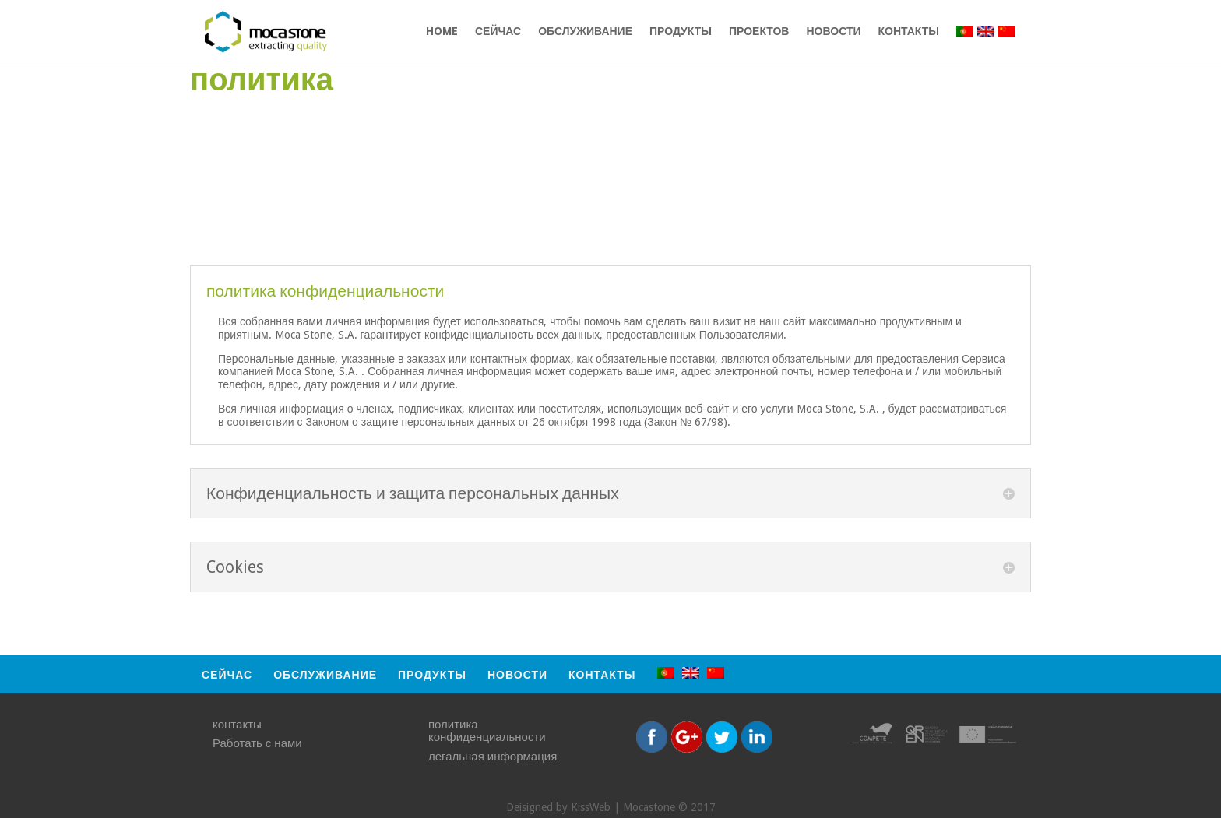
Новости (833, 31)
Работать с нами (257, 743)
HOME (442, 31)
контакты (908, 31)
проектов (759, 31)
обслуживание (585, 31)
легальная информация (492, 757)
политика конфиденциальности (487, 731)
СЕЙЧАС (498, 31)
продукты (680, 31)
